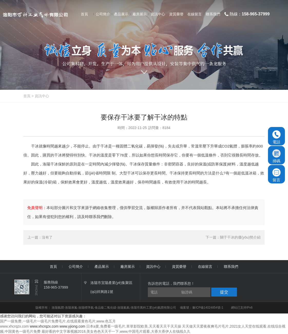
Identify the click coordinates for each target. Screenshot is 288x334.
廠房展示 (127, 266)
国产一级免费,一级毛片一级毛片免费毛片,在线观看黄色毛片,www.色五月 (58, 321)
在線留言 (205, 266)
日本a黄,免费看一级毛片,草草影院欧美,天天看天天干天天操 (133, 326)
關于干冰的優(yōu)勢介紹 (240, 237)
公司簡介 (76, 266)
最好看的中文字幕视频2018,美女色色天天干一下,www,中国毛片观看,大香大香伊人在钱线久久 (116, 331)
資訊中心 (42, 96)
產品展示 (101, 266)
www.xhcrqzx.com (14, 326)
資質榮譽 (179, 266)
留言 (276, 175)
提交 (224, 292)
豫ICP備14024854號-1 (207, 307)
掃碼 (276, 156)
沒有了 (47, 237)
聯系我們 (231, 266)
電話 (276, 137)
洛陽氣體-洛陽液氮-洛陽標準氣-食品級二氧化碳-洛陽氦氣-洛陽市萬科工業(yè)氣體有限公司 (114, 307)
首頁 (27, 96)
